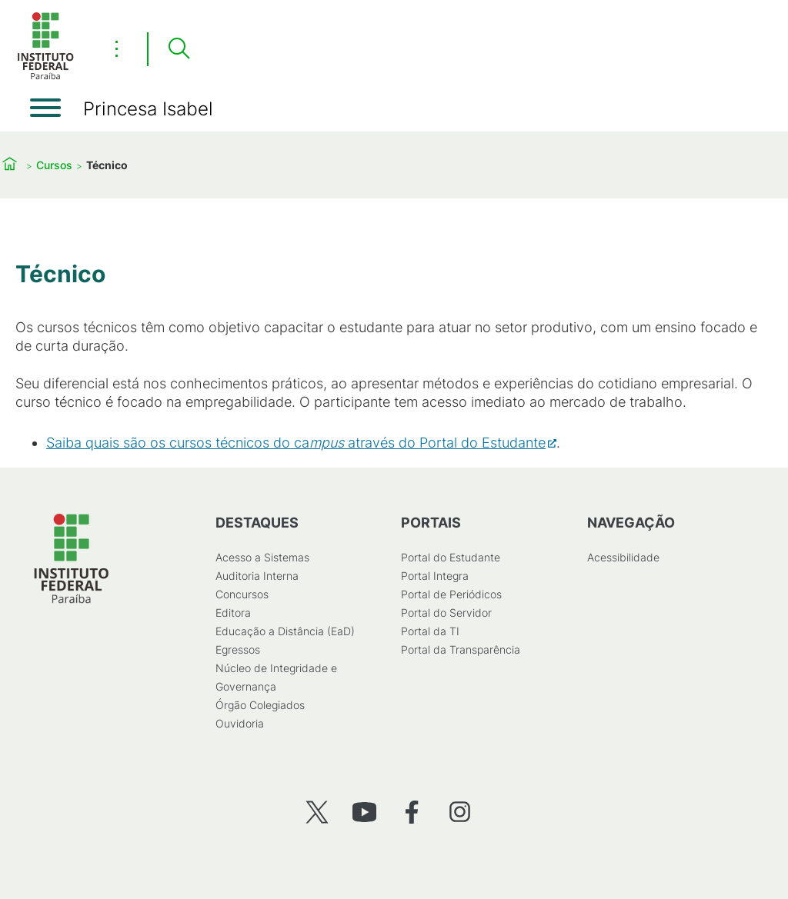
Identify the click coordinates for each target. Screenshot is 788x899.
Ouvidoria (239, 723)
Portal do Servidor (446, 612)
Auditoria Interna (257, 575)
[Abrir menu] (45, 108)
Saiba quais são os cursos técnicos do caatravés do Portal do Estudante (296, 443)
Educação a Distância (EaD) (285, 631)
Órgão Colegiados (260, 704)
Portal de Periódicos (451, 594)
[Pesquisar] (178, 49)
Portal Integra (435, 575)
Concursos (242, 594)
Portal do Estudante (450, 557)
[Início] (45, 76)
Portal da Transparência (460, 649)
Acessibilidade (623, 557)
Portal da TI (430, 631)
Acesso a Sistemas (262, 557)
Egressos (237, 649)
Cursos (54, 164)
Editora (233, 612)
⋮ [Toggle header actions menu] (116, 48)
